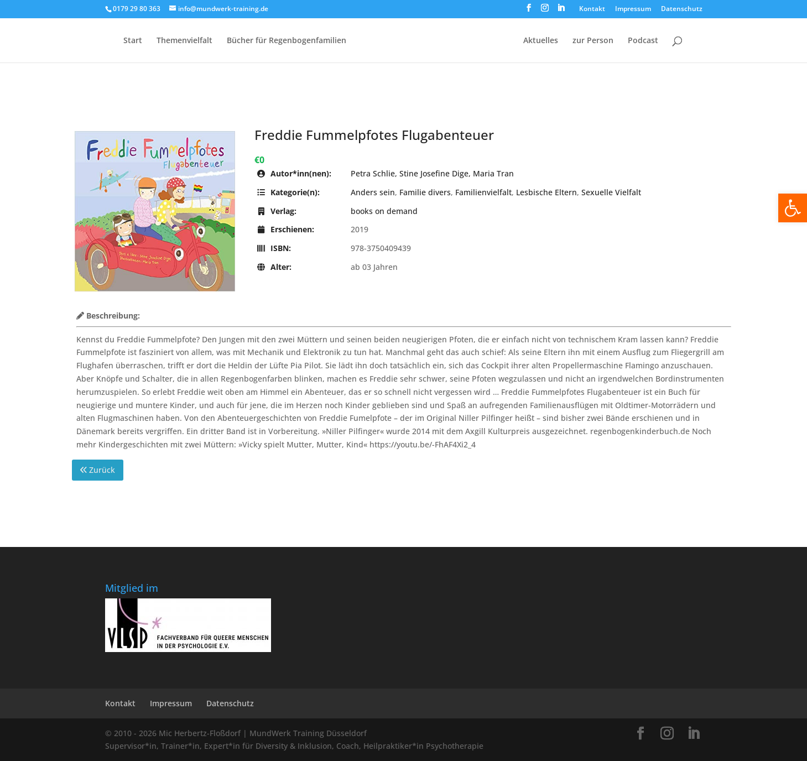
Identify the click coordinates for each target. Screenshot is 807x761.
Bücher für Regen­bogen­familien (286, 41)
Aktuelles (540, 41)
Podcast (643, 41)
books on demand (384, 211)
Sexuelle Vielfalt (611, 192)
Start (132, 41)
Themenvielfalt (184, 41)
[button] (792, 208)
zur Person (592, 41)
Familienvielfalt (483, 192)
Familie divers (425, 192)
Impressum (633, 9)
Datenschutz (681, 9)
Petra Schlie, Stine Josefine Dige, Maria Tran (432, 173)
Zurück (97, 470)
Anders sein (373, 192)
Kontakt (592, 9)
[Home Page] (433, 49)
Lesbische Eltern (546, 192)
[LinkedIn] (561, 11)
